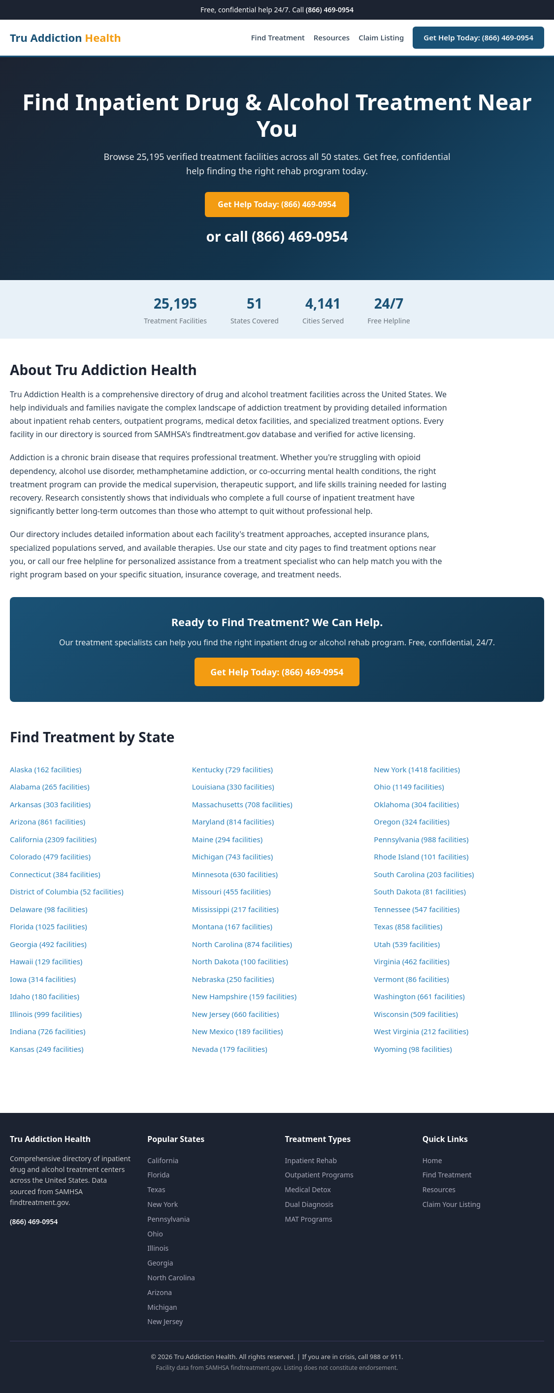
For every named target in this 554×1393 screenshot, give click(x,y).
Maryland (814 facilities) (233, 821)
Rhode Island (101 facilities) (421, 856)
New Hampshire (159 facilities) (244, 996)
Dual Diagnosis (309, 1204)
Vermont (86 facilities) (411, 979)
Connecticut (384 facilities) (55, 874)
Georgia (160, 1262)
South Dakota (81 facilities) (420, 891)
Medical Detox (308, 1189)
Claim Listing (381, 37)
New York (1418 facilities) (417, 769)
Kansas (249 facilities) (47, 1049)
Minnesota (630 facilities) (235, 874)
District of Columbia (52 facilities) (67, 891)
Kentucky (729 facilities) (232, 769)
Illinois (157, 1248)
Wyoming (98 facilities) (413, 1049)
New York (162, 1204)
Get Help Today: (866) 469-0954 (478, 37)
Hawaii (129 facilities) (46, 961)
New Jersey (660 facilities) (235, 1014)
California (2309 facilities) (53, 839)
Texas (156, 1189)
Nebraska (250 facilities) (233, 979)
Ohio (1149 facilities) (409, 786)
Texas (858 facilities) (408, 926)
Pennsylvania (168, 1219)
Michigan (162, 1307)
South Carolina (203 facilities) (424, 874)
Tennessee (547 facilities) (416, 909)
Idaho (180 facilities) (44, 996)
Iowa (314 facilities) (43, 979)
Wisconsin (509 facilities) (416, 1014)
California (162, 1160)
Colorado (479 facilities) (50, 856)
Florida (158, 1174)
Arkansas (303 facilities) (50, 804)
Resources (332, 37)
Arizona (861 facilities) (47, 821)
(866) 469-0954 (330, 9)
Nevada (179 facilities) (229, 1049)
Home (432, 1160)
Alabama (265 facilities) (50, 786)
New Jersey (165, 1321)
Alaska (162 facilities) (45, 769)
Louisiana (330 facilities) (233, 786)
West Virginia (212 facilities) (421, 1031)
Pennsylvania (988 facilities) (421, 839)
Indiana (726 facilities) (47, 1031)
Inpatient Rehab (311, 1160)
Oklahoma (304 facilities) (416, 804)
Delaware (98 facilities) (49, 909)
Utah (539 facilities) (407, 944)
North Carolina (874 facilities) (242, 944)
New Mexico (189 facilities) (237, 1031)
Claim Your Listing (452, 1204)
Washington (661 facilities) (419, 996)
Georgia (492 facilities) (48, 944)
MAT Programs (308, 1219)
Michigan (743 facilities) (232, 856)
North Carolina (171, 1277)
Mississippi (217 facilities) (235, 909)
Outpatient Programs (319, 1174)
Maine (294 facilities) (227, 839)
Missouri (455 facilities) (231, 891)
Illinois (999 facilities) (46, 1014)
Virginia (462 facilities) (411, 961)
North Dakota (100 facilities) (240, 961)
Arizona (159, 1292)
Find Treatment (278, 37)
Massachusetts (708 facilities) (242, 804)
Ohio (155, 1233)
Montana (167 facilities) (232, 926)
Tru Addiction (65, 37)
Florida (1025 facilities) (48, 926)
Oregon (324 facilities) (412, 821)
